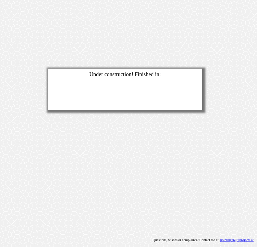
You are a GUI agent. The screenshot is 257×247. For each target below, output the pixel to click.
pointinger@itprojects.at (237, 240)
